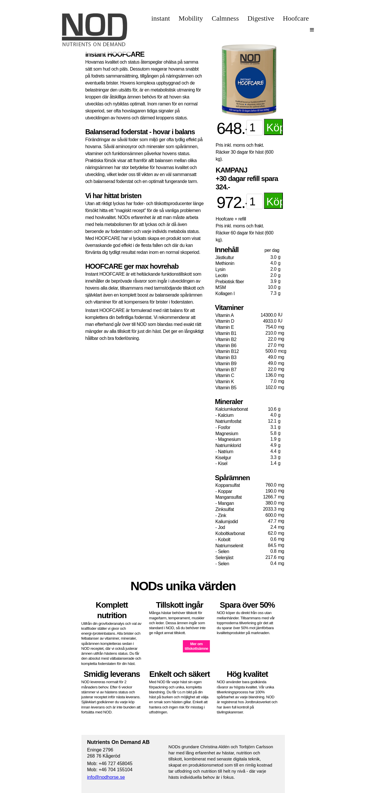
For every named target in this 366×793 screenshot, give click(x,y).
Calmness (225, 18)
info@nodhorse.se (106, 777)
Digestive (260, 18)
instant (160, 18)
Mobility (190, 18)
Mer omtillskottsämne (196, 646)
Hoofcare (296, 18)
